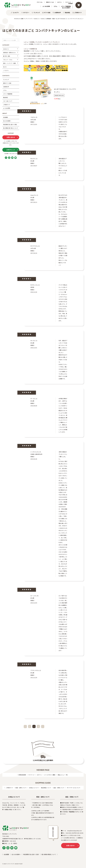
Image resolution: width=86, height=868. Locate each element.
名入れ (5, 67)
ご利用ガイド (78, 12)
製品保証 (67, 12)
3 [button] (38, 726)
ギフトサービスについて (73, 787)
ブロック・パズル (7, 59)
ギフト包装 (47, 12)
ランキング (37, 12)
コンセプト (16, 12)
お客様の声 (58, 12)
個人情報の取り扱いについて (10, 128)
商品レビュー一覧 (63, 774)
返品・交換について (58, 787)
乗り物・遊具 (6, 56)
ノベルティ (6, 70)
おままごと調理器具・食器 (48, 18)
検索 (18, 40)
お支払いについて (34, 787)
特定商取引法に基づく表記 (10, 124)
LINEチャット (10, 150)
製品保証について (46, 787)
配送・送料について (21, 787)
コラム (55, 6)
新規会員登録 (22, 774)
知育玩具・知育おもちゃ (9, 52)
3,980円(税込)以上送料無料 (43, 760)
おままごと (37, 18)
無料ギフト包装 (7, 83)
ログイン (59, 2)
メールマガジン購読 (49, 774)
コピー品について (7, 101)
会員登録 (70, 3)
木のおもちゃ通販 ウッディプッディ (23, 18)
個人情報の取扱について (49, 854)
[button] (25, 726)
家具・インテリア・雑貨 (9, 63)
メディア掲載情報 (66, 6)
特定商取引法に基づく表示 (31, 854)
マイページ (68, 2)
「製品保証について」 (74, 812)
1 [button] (29, 726)
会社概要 (5, 117)
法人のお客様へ (66, 8)
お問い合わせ (11, 137)
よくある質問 (46, 6)
